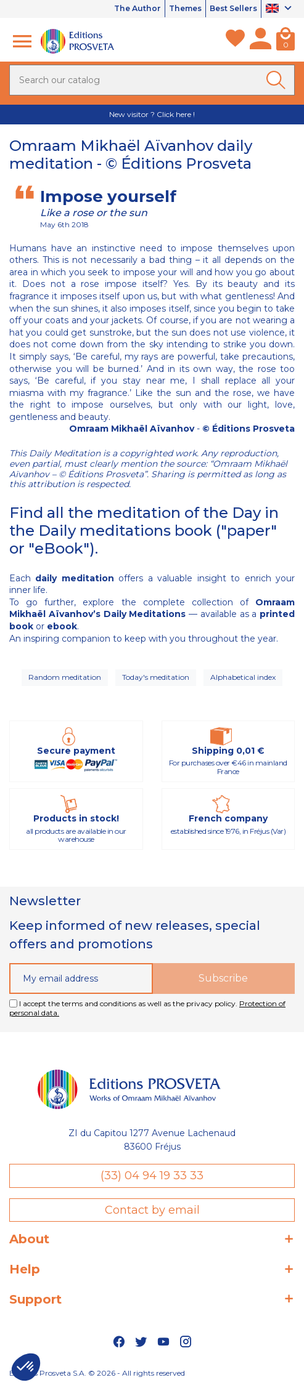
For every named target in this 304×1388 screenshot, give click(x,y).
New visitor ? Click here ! (152, 114)
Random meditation (64, 677)
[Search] (152, 80)
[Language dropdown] (280, 9)
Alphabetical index (243, 677)
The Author (124, 9)
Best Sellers (230, 9)
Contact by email (152, 1210)
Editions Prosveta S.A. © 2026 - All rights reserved (97, 1373)
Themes (176, 9)
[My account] (260, 41)
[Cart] (285, 41)
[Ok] (278, 80)
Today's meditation (155, 677)
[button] (26, 1367)
